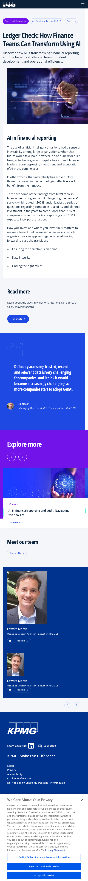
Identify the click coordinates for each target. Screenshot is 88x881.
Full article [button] (17, 318)
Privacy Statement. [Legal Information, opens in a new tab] (55, 850)
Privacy (11, 770)
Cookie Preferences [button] (19, 778)
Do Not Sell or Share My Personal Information (36, 782)
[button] (82, 4)
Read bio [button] (21, 640)
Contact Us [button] (15, 553)
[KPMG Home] (9, 4)
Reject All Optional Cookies (44, 866)
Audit (71, 21)
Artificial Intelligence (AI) (46, 21)
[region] (44, 837)
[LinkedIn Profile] (9, 689)
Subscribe (47, 746)
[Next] (22, 457)
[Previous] (11, 457)
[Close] (82, 800)
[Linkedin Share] (31, 746)
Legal (10, 765)
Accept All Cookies (44, 875)
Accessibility (15, 774)
